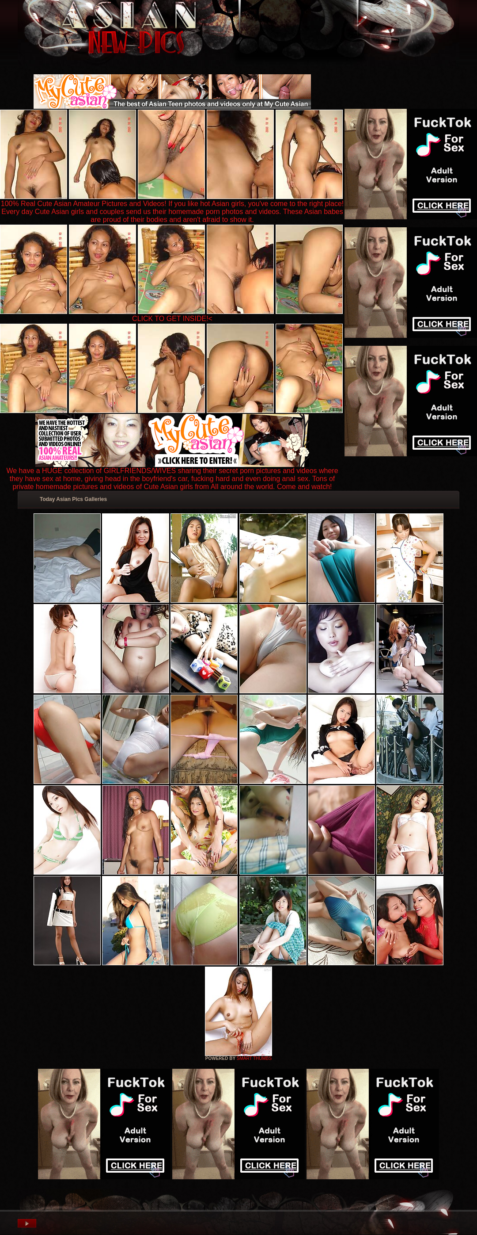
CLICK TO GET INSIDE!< (172, 318)
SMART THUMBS (254, 1058)
